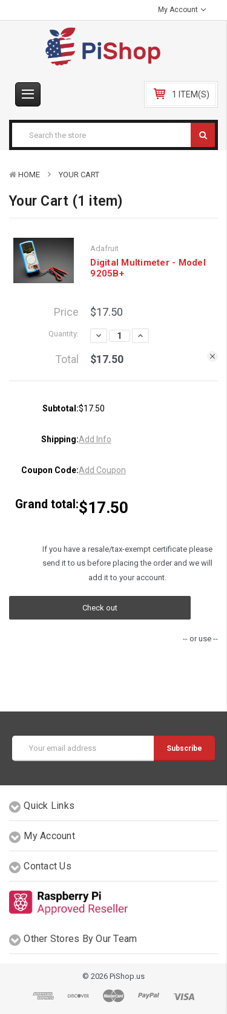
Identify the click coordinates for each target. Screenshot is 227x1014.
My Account (182, 9)
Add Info (95, 439)
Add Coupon (102, 470)
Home (29, 174)
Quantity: (63, 333)
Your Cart (79, 174)
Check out (99, 607)
